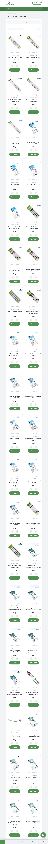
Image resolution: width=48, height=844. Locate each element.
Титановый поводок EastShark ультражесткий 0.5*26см (14, 779)
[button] (37, 2)
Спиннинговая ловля (12, 13)
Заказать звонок (37, 4)
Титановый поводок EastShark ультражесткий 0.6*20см (14, 822)
